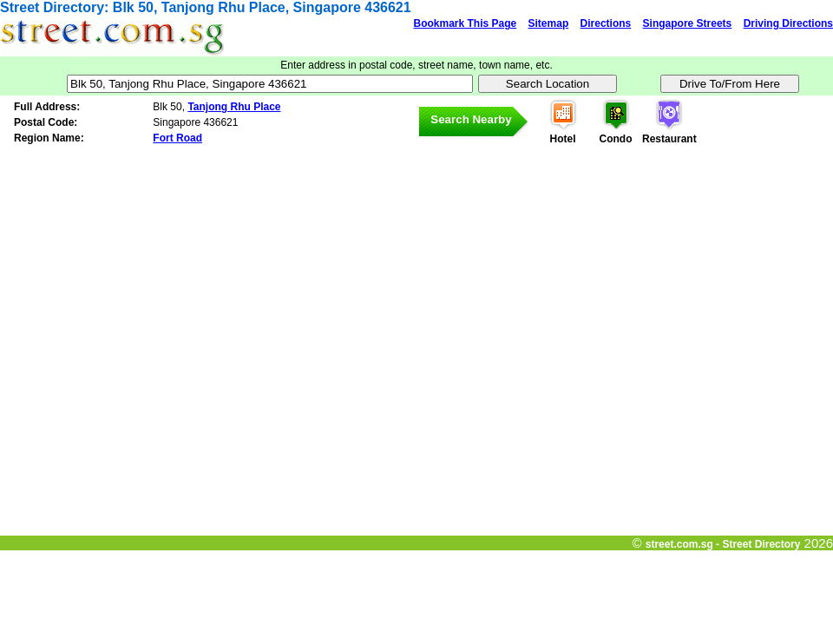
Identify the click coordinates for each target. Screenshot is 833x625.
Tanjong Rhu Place (233, 107)
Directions (606, 23)
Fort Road (177, 138)
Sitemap (548, 23)
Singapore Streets (687, 23)
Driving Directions (788, 23)
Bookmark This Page (464, 23)
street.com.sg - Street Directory (723, 544)
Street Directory (52, 7)
